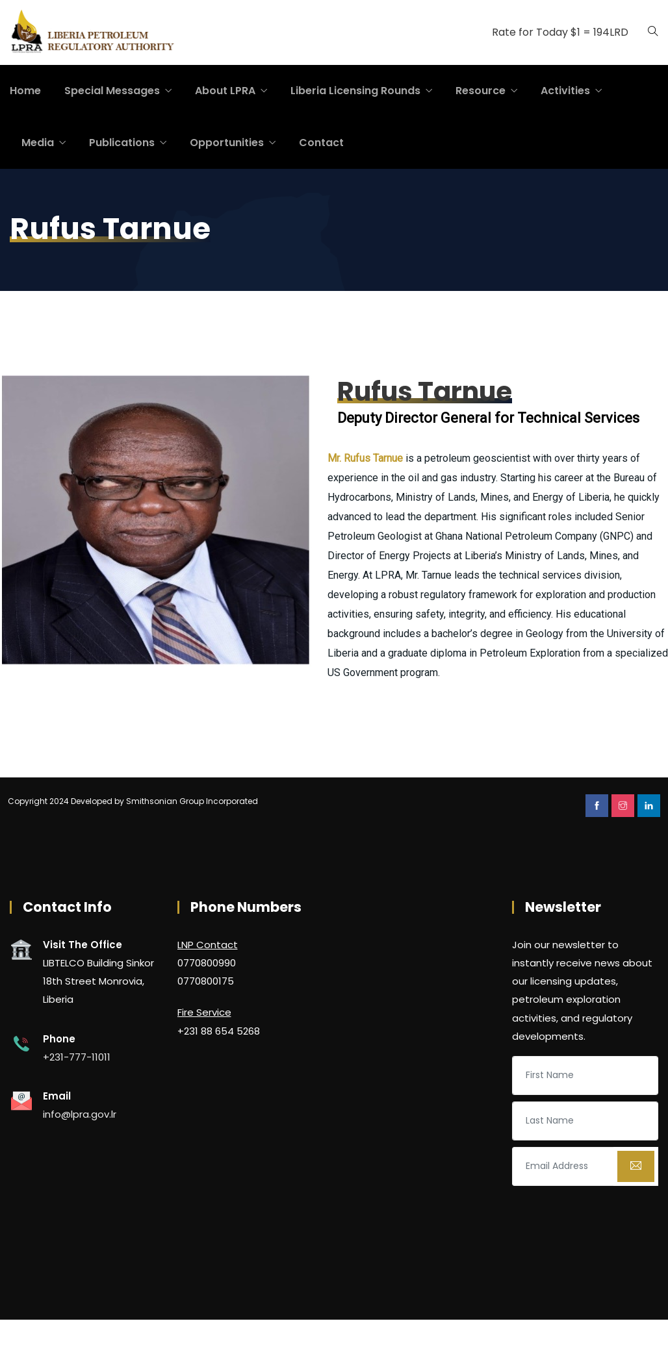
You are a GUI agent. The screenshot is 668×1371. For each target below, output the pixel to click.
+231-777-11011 (76, 1057)
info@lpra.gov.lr (79, 1114)
